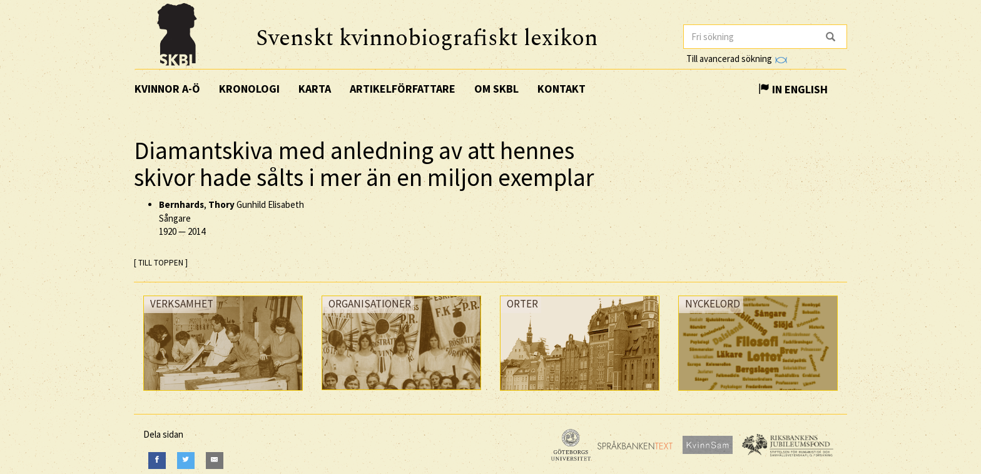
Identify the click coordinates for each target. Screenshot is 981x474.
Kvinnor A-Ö (167, 88)
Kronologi (249, 88)
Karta (314, 88)
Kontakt (561, 88)
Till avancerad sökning (736, 58)
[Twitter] (186, 460)
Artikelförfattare (402, 88)
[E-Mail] (214, 460)
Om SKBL (496, 88)
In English (793, 89)
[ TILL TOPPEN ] (161, 262)
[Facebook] (157, 460)
